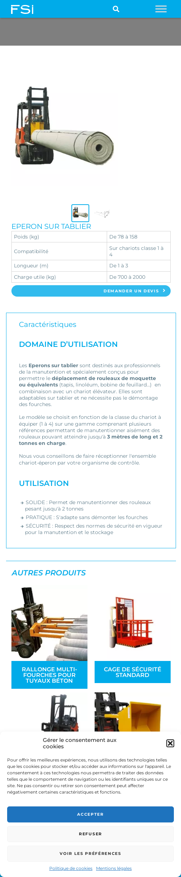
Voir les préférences (90, 853)
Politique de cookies (70, 868)
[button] (170, 743)
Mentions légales (114, 868)
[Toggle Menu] (161, 8)
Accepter (90, 814)
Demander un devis (135, 290)
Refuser (90, 833)
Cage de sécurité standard (132, 672)
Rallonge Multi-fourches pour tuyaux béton (49, 675)
